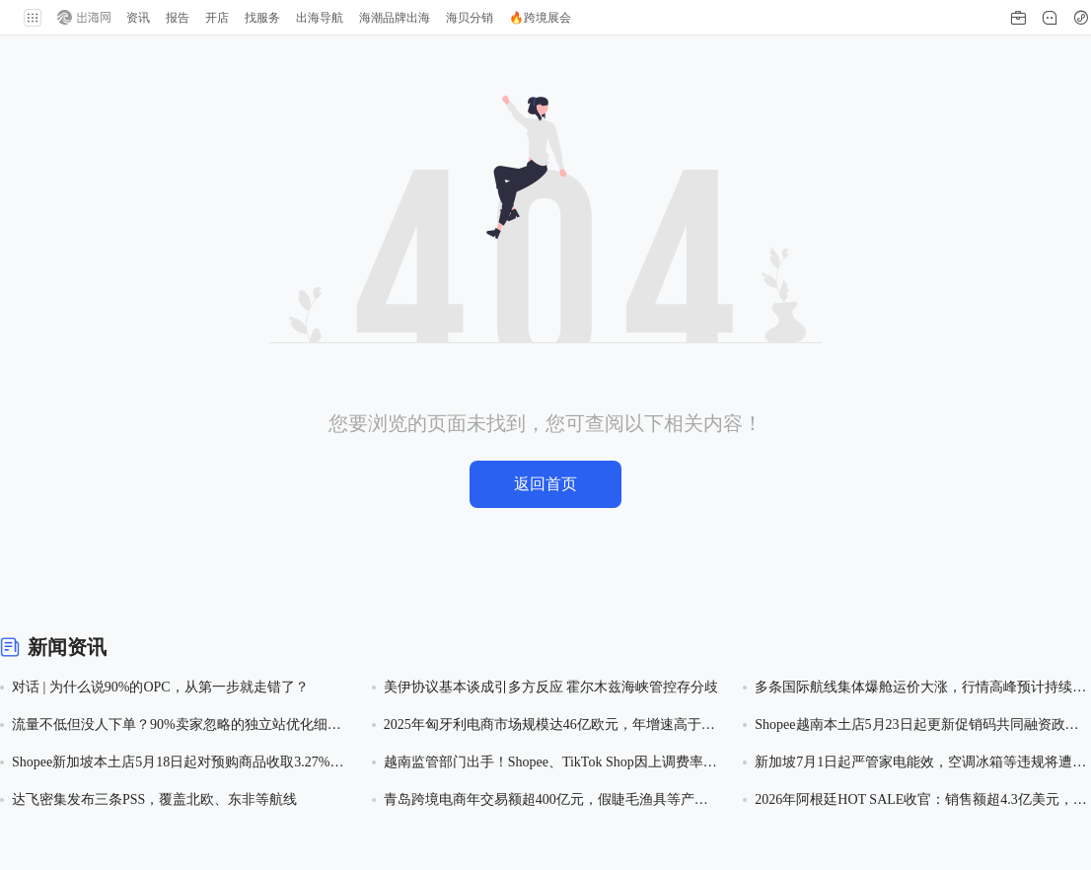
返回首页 (545, 483)
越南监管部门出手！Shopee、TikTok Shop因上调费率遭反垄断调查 (550, 764)
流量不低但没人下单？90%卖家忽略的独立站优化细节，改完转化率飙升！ (169, 726)
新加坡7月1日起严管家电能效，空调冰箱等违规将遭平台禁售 (920, 764)
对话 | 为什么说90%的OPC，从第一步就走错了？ (160, 687)
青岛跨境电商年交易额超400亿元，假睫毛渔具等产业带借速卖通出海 (546, 801)
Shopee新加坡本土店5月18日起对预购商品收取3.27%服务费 (177, 764)
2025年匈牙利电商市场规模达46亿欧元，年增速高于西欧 (549, 726)
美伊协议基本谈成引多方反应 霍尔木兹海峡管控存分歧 (551, 687)
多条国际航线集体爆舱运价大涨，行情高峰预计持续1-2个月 (923, 689)
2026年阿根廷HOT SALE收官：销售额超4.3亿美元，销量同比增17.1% (921, 801)
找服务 (262, 18)
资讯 (138, 18)
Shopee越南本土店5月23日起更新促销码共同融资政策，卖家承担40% (909, 726)
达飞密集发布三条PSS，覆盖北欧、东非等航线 (154, 799)
